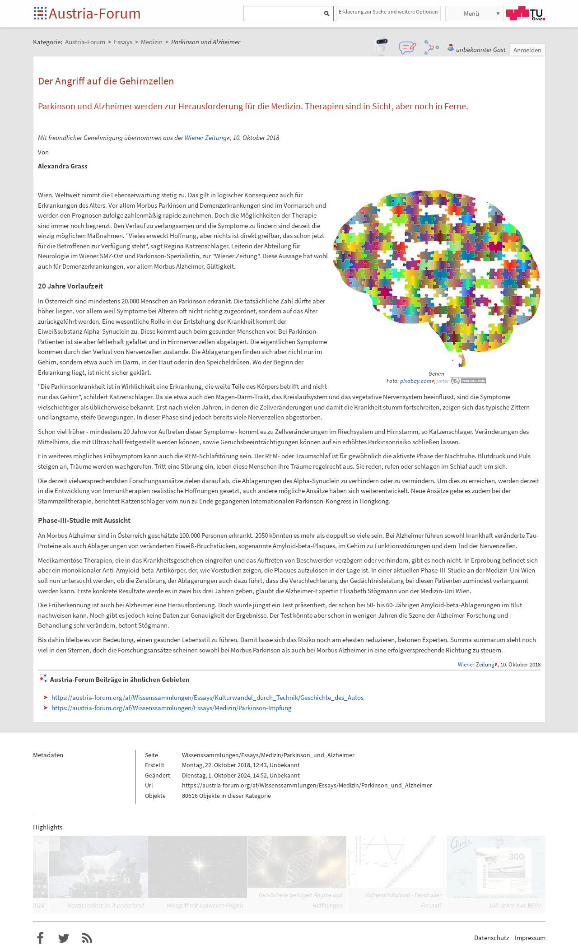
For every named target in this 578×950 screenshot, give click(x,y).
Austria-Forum (95, 13)
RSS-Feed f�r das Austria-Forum (87, 938)
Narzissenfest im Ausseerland (105, 905)
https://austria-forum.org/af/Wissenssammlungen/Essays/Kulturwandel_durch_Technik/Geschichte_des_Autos (207, 697)
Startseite (41, 14)
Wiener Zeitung (206, 137)
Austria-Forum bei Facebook (40, 938)
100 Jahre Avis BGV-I (515, 905)
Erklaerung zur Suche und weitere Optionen (388, 11)
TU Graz (525, 13)
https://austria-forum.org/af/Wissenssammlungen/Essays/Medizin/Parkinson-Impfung (171, 707)
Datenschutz (491, 937)
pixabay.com (415, 381)
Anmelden (527, 50)
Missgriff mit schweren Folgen (205, 905)
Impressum (530, 937)
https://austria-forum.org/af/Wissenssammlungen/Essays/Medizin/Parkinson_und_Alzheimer (307, 785)
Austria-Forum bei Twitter (63, 938)
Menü (471, 13)
